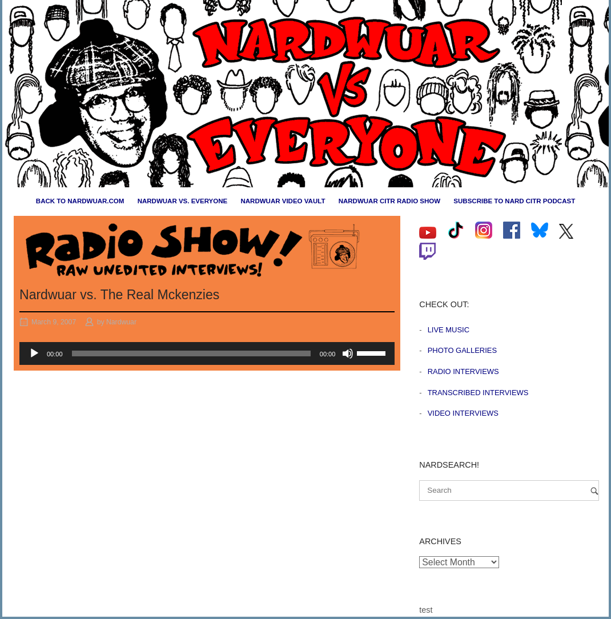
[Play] (34, 353)
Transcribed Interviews (478, 392)
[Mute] (347, 353)
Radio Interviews (463, 371)
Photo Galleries (462, 350)
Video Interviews (463, 413)
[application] (207, 353)
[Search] (594, 490)
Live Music (448, 329)
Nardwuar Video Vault (282, 201)
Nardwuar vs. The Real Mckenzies (119, 294)
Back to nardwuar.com (80, 201)
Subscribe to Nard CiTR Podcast (514, 201)
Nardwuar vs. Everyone (183, 201)
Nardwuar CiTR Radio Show (389, 201)
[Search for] (509, 490)
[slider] (191, 353)
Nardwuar (121, 322)
